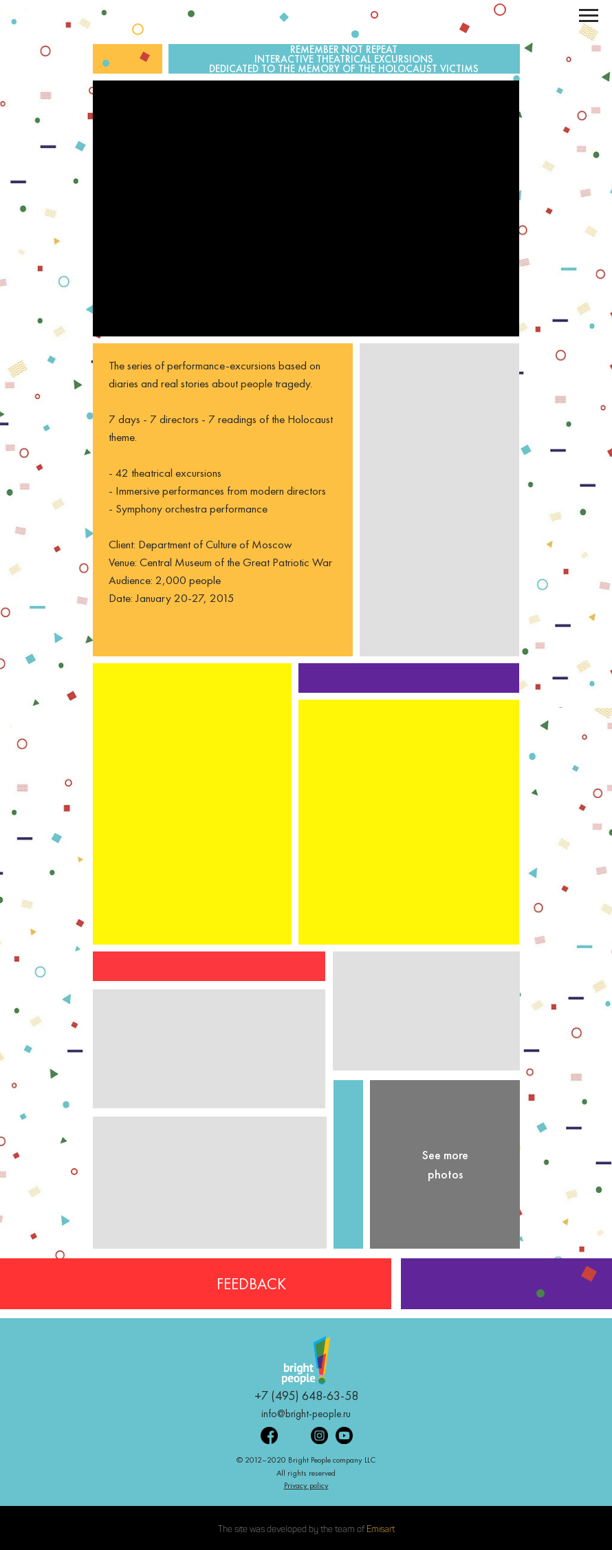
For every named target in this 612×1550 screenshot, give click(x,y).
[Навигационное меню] (588, 16)
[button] (408, 822)
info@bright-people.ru (306, 1414)
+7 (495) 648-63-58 (306, 1395)
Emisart (381, 1529)
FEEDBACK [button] (251, 1283)
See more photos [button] (445, 1164)
